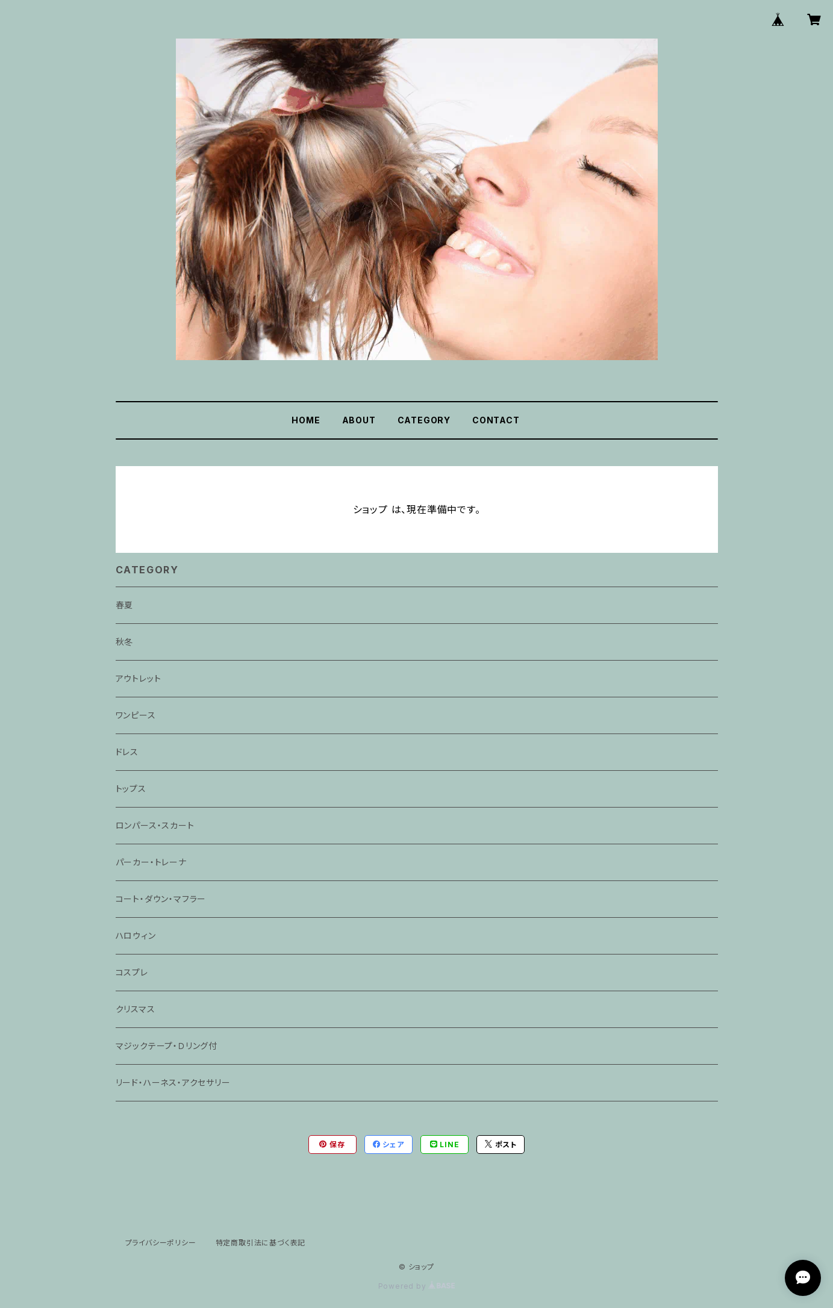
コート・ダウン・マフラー (161, 899)
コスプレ (132, 972)
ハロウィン (136, 935)
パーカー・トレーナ (151, 862)
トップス (131, 788)
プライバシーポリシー (160, 1242)
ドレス (127, 752)
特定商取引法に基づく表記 (261, 1242)
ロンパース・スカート (155, 825)
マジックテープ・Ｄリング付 (166, 1046)
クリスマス (135, 1009)
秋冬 (125, 642)
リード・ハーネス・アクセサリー (173, 1082)
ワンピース (136, 715)
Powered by (416, 1286)
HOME (306, 420)
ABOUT (359, 420)
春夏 (125, 605)
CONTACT (496, 420)
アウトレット (138, 678)
